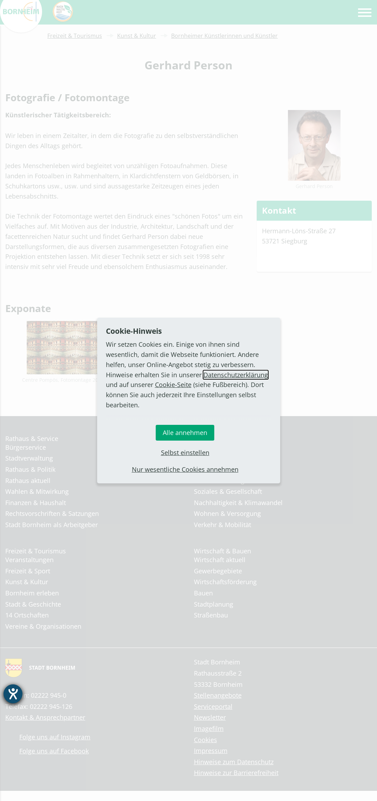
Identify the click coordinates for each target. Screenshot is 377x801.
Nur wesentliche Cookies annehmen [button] (185, 469)
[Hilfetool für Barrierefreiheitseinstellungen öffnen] (13, 693)
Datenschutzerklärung (235, 375)
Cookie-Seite (173, 384)
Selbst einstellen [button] (185, 452)
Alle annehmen (185, 432)
